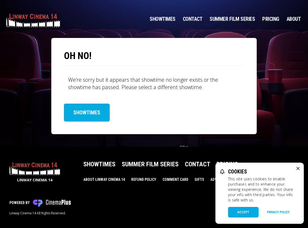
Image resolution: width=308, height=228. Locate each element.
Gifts (199, 179)
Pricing (270, 19)
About (294, 19)
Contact (193, 19)
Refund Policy (143, 179)
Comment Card (175, 179)
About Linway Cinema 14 (104, 179)
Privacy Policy (278, 212)
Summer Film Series (232, 19)
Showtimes (162, 19)
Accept (243, 212)
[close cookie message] (298, 168)
